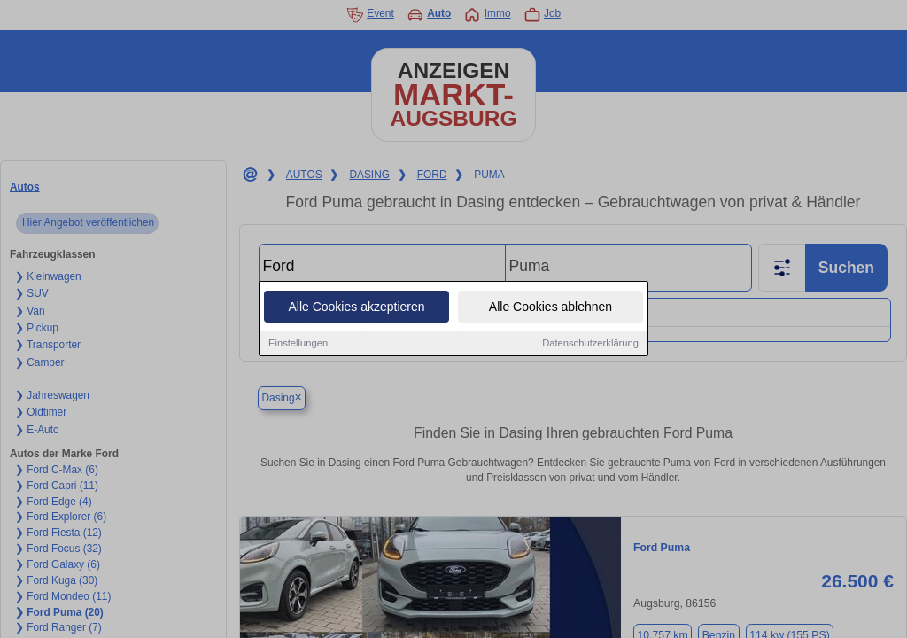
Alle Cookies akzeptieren (356, 307)
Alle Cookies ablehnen (550, 307)
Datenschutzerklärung (590, 343)
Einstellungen (298, 343)
